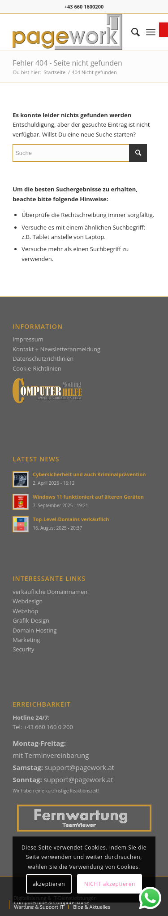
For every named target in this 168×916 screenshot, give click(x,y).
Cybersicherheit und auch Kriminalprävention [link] (89, 474)
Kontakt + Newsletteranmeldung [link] (56, 349)
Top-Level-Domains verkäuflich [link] (71, 519)
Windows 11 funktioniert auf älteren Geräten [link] (88, 496)
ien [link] (57, 368)
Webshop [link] (25, 611)
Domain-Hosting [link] (35, 630)
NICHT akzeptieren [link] (109, 884)
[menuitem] (131, 32)
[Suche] (80, 153)
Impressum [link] (28, 339)
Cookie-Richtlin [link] (33, 368)
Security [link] (23, 649)
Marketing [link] (26, 640)
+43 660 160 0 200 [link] (48, 727)
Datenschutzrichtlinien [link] (43, 358)
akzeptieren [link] (49, 884)
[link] (163, 29)
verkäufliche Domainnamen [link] (50, 592)
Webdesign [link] (28, 601)
